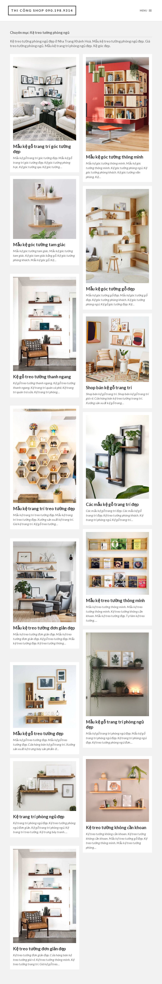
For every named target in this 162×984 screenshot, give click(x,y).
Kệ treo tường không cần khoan (116, 827)
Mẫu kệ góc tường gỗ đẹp (110, 288)
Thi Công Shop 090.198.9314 (42, 10)
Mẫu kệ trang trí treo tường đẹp (44, 508)
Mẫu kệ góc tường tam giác (39, 244)
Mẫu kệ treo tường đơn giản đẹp (44, 627)
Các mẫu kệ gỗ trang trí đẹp (112, 504)
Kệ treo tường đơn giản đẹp (39, 948)
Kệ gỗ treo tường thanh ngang (42, 376)
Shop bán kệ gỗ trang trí (109, 387)
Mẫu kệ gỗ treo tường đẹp (38, 733)
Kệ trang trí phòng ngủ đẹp (38, 816)
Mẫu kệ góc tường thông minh (114, 156)
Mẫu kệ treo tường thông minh (115, 600)
